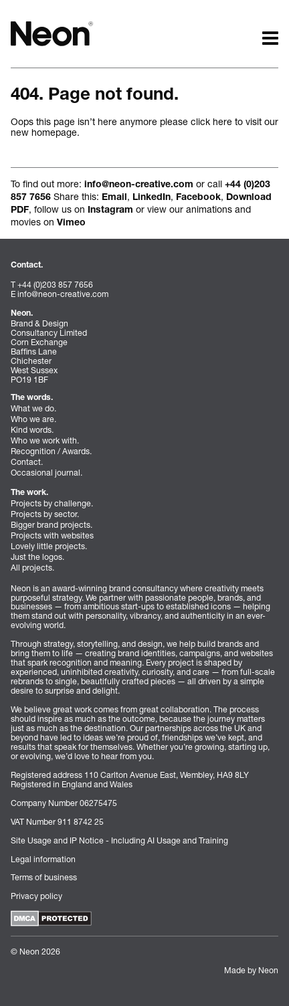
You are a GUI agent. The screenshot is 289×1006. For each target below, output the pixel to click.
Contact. (27, 462)
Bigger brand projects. (51, 525)
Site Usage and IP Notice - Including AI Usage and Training (119, 840)
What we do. (33, 408)
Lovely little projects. (49, 546)
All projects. (32, 568)
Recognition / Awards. (51, 451)
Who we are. (33, 419)
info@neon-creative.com (138, 185)
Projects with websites (52, 535)
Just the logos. (37, 557)
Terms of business (44, 877)
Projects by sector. (45, 514)
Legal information (43, 859)
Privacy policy (36, 896)
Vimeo (71, 223)
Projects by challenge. (52, 503)
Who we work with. (45, 440)
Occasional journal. (46, 473)
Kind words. (32, 430)
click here (211, 121)
